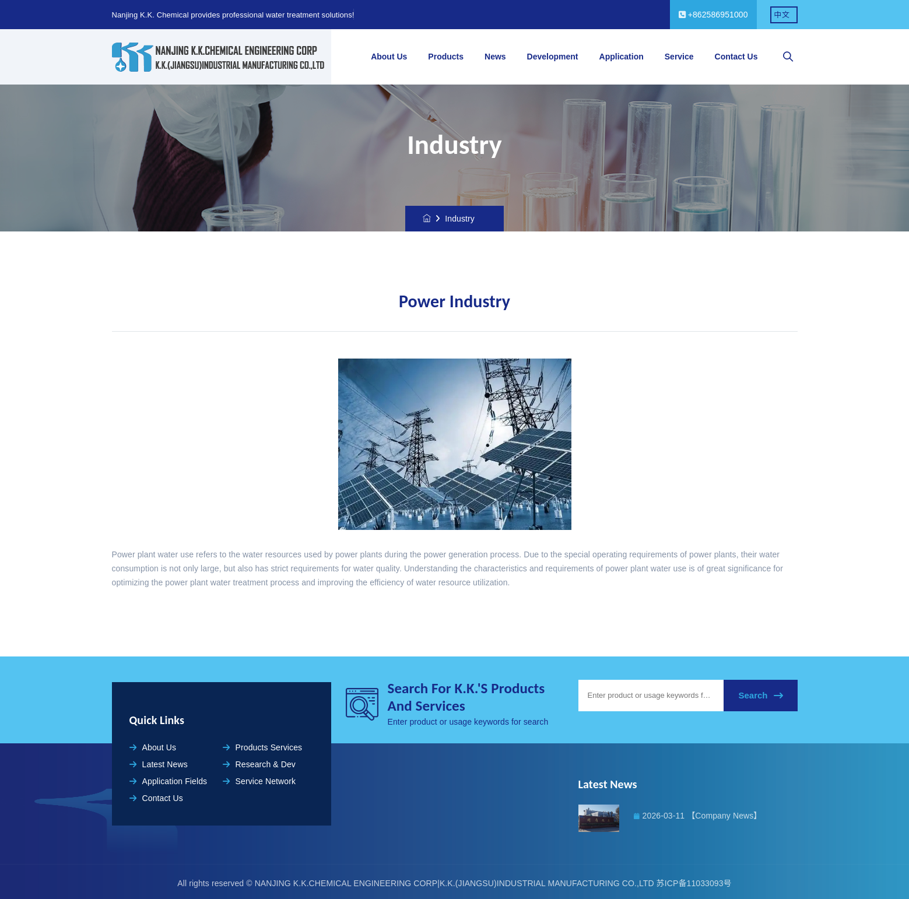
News (495, 56)
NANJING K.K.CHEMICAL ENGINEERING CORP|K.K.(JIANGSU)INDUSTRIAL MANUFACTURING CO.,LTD (456, 883)
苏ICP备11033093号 (694, 883)
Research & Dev (259, 764)
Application (621, 56)
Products (446, 56)
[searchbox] (788, 57)
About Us (389, 56)
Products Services (263, 747)
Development (552, 56)
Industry (460, 218)
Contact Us (736, 56)
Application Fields (168, 781)
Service (679, 56)
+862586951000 (713, 14)
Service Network (259, 781)
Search (760, 695)
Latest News (158, 764)
